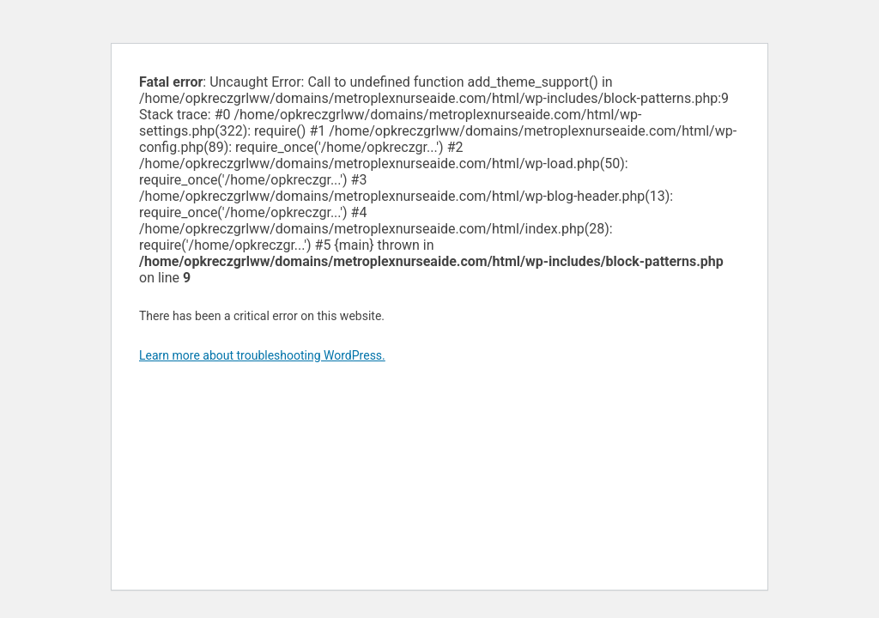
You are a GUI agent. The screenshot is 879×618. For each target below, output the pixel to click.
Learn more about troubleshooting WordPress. (262, 355)
